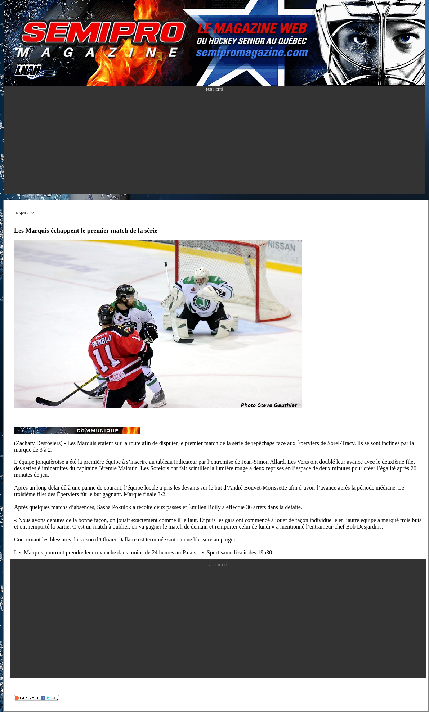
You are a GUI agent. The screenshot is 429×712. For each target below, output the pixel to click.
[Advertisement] (214, 144)
